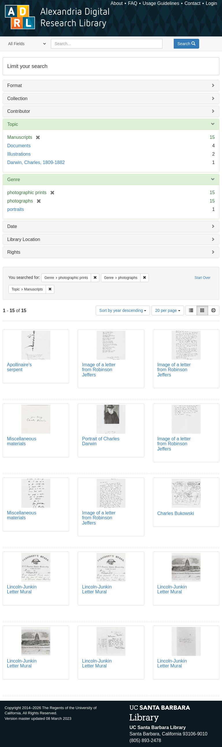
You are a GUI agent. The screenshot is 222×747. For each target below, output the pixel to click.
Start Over (202, 278)
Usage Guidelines (161, 3)
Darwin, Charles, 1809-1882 (36, 162)
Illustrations (19, 154)
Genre (13, 179)
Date (12, 226)
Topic (12, 124)
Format (14, 85)
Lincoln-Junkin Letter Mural (21, 589)
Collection (17, 98)
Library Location (23, 239)
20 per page (167, 310)
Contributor (18, 111)
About (117, 3)
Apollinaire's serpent (19, 367)
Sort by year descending (123, 310)
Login (211, 3)
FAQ (132, 3)
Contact (192, 3)
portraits (15, 209)
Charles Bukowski (175, 513)
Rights (13, 252)
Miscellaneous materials (21, 441)
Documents (19, 145)
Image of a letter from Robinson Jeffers (99, 369)
